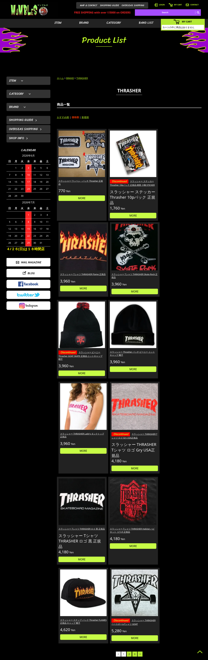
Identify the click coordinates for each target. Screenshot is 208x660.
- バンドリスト (136, 636)
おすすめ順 (63, 117)
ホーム (60, 78)
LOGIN (159, 4)
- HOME (184, 622)
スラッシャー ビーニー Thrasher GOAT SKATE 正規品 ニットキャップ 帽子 (73, 262)
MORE (74, 183)
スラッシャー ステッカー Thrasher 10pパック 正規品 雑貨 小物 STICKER (110, 170)
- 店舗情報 (185, 631)
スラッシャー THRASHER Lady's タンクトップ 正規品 (146, 258)
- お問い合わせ (187, 636)
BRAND (84, 22)
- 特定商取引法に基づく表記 (164, 646)
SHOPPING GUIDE (109, 5)
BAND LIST (146, 22)
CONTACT (192, 4)
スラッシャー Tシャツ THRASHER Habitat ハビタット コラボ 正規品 (110, 348)
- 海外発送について (160, 636)
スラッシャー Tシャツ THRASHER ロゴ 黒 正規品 (71, 346)
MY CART (175, 4)
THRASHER (82, 78)
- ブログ (184, 627)
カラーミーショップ (79, 657)
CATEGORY (113, 22)
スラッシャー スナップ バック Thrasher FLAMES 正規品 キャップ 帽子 (146, 348)
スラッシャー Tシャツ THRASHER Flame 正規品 (145, 167)
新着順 (85, 117)
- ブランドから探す (138, 627)
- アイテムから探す (138, 622)
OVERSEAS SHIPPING (133, 5)
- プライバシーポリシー (191, 641)
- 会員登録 (156, 622)
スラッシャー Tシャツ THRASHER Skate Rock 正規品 (183, 168)
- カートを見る (158, 631)
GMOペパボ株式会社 (113, 657)
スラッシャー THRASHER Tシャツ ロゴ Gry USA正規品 (184, 260)
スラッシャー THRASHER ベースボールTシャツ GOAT (183, 348)
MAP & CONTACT (88, 5)
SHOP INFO (16, 138)
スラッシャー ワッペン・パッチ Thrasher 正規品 (73, 167)
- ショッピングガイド (161, 641)
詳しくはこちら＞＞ (57, 591)
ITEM (57, 22)
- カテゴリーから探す (139, 631)
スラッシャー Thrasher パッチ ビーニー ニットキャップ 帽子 (109, 259)
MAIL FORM (31, 643)
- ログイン (156, 627)
